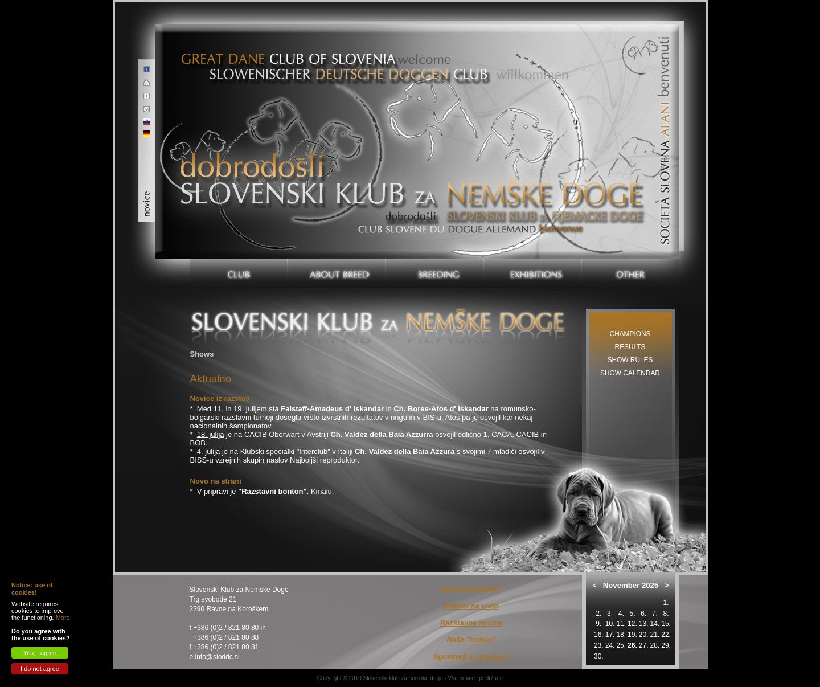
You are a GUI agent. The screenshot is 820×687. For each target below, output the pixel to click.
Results (630, 347)
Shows (202, 354)
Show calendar (630, 373)
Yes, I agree (39, 652)
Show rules (630, 360)
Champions (630, 334)
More (63, 617)
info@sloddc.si (217, 657)
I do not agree (39, 668)
